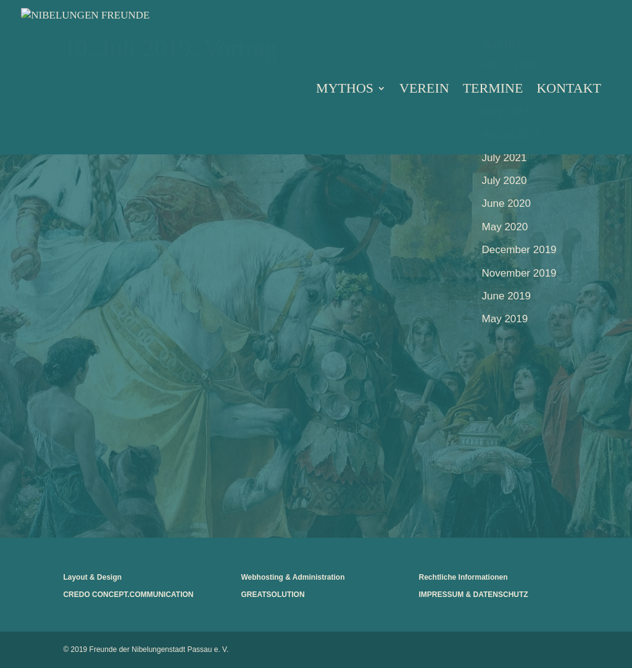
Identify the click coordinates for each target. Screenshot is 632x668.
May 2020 (505, 227)
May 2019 (505, 319)
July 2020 (504, 180)
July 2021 (504, 158)
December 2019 (519, 250)
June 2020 (506, 203)
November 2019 (519, 273)
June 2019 (506, 296)
